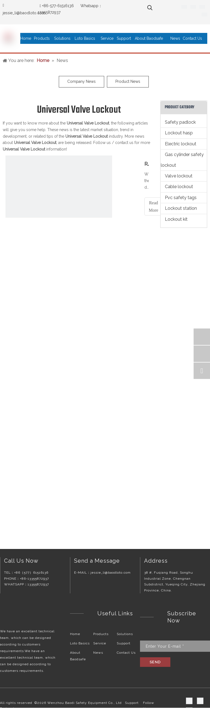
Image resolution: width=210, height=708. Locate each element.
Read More (153, 206)
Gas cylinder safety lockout (182, 160)
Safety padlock (180, 122)
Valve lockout (178, 176)
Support (123, 643)
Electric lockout (180, 143)
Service (99, 643)
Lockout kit (176, 219)
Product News (127, 81)
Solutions (125, 634)
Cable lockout (179, 186)
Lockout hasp (179, 132)
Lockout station (181, 208)
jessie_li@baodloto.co (22, 13)
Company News (81, 81)
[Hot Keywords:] (150, 8)
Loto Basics (80, 643)
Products (101, 634)
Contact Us (126, 653)
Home (75, 634)
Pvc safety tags (181, 197)
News (98, 653)
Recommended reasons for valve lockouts (146, 164)
